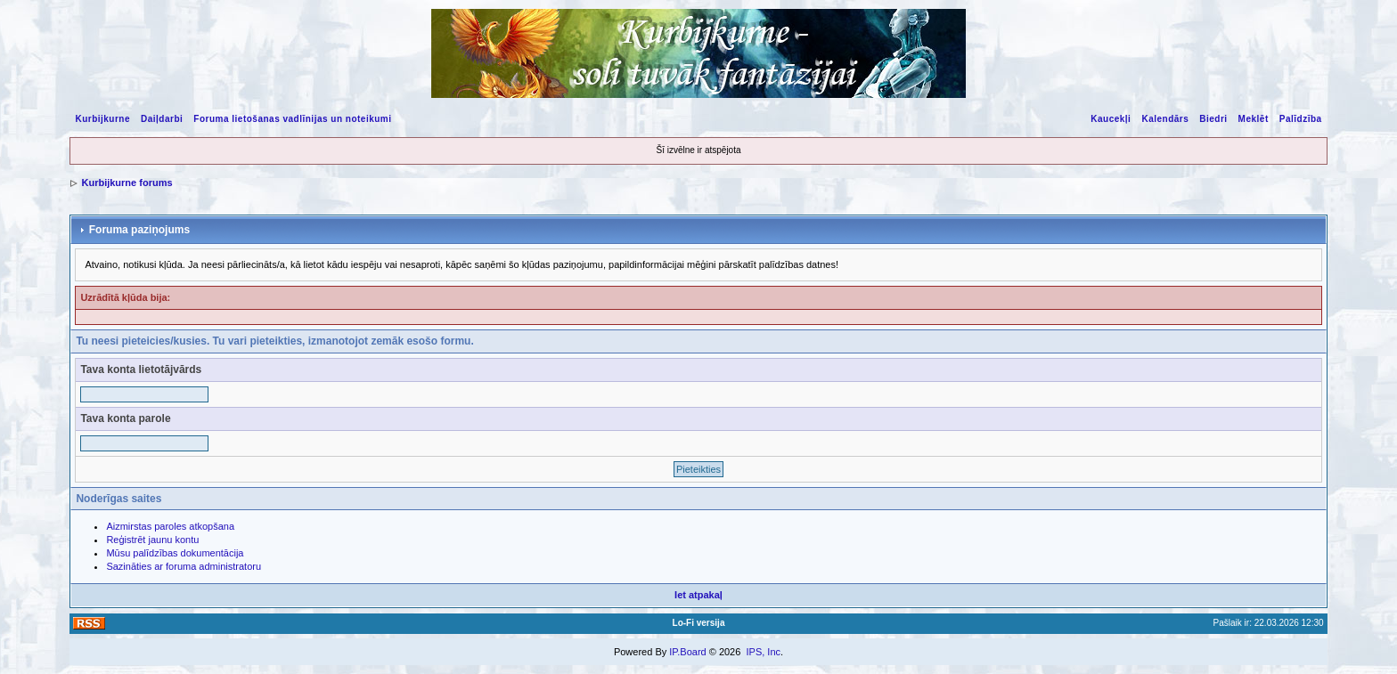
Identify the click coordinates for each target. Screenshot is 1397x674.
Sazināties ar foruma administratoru (183, 566)
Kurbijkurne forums (126, 182)
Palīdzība (1300, 119)
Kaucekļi (1111, 119)
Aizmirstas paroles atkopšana (170, 526)
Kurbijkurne (102, 119)
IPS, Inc (763, 651)
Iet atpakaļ (698, 594)
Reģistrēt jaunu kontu (152, 539)
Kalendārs (1165, 119)
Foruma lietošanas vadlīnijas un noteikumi (292, 119)
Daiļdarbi (162, 119)
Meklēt (1253, 119)
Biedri (1213, 119)
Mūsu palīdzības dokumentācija (174, 553)
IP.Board (687, 651)
